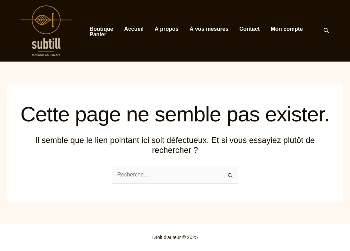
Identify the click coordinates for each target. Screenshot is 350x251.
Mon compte (287, 29)
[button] (326, 30)
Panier (98, 34)
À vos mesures (208, 29)
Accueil (134, 29)
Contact (249, 29)
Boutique (101, 29)
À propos (166, 29)
